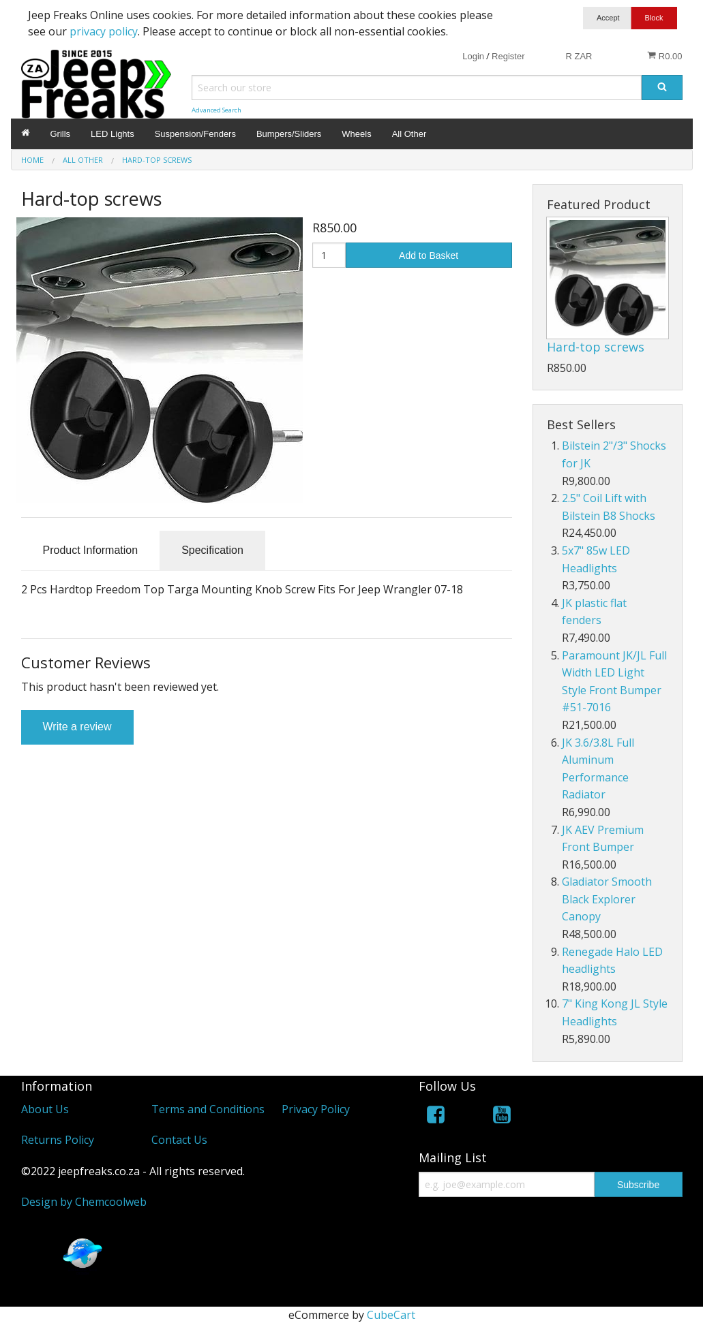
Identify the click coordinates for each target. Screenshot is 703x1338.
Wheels (356, 134)
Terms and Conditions (208, 1109)
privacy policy (104, 31)
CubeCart (391, 1314)
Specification (212, 550)
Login (473, 56)
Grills (60, 134)
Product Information (90, 550)
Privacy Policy (316, 1109)
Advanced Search (216, 110)
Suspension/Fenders (195, 134)
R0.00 (664, 55)
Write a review (77, 726)
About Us (45, 1109)
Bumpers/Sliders (288, 134)
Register (508, 56)
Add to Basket (428, 255)
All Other (409, 134)
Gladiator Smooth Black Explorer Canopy (607, 899)
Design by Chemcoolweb (84, 1201)
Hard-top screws (595, 347)
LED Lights (112, 134)
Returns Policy (57, 1139)
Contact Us (179, 1139)
